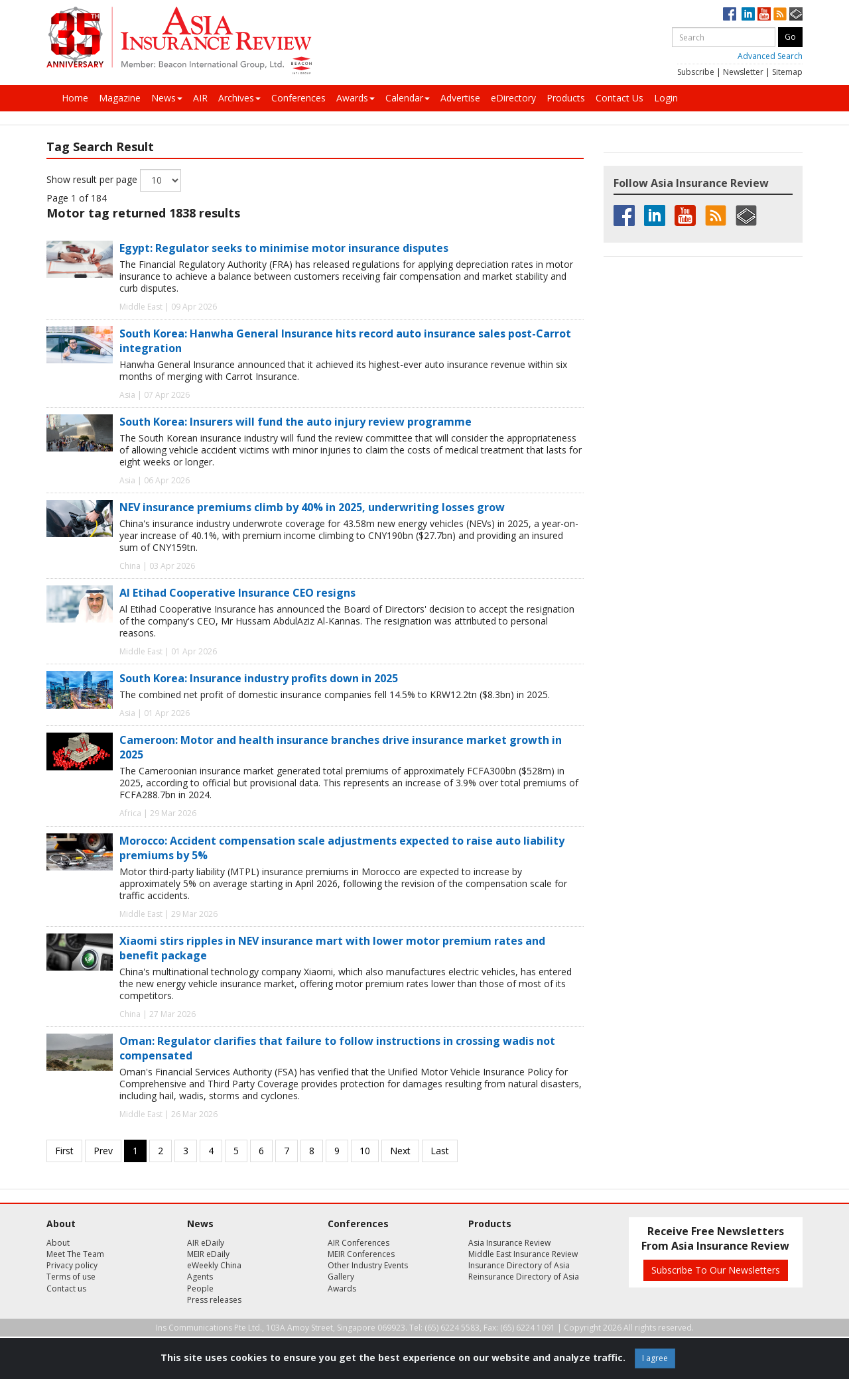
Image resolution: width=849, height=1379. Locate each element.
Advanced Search (770, 56)
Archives (239, 97)
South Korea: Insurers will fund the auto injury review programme (295, 421)
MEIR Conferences (361, 1254)
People (200, 1288)
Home (75, 97)
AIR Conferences (358, 1242)
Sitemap (787, 72)
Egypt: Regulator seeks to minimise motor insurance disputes (283, 248)
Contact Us (619, 97)
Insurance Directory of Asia (519, 1265)
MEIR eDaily (208, 1254)
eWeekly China (214, 1265)
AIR (200, 97)
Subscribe (695, 72)
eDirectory (513, 97)
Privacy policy (72, 1265)
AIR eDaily (205, 1242)
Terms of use (71, 1276)
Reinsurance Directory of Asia (523, 1276)
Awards (355, 97)
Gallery (341, 1276)
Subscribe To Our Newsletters (715, 1270)
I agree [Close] (655, 1358)
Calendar (407, 97)
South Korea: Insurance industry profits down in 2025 (258, 678)
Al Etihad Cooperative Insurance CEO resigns (237, 592)
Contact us (66, 1288)
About (58, 1242)
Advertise (460, 97)
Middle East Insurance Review (523, 1254)
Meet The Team (75, 1254)
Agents (200, 1276)
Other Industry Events (368, 1265)
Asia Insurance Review (509, 1242)
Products (566, 97)
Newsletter (743, 72)
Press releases (214, 1299)
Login (666, 97)
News (166, 97)
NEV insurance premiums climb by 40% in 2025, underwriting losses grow (312, 507)
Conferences (298, 97)
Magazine (120, 97)
